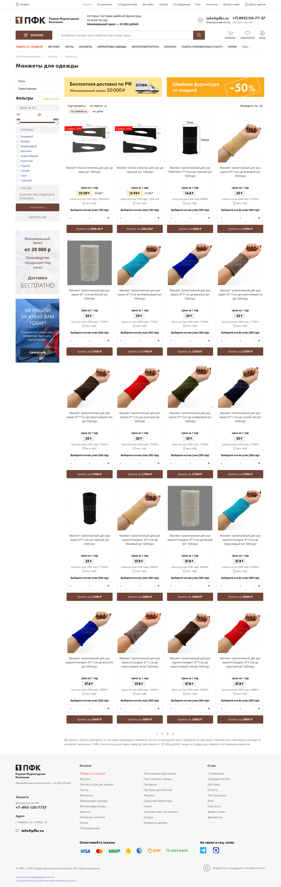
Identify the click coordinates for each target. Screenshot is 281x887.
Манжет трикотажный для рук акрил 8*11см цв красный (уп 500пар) (139, 417)
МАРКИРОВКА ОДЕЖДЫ (111, 46)
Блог (198, 4)
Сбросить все (51, 98)
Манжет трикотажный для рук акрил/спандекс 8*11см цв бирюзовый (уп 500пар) (240, 540)
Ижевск (24, 4)
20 (262, 106)
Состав (24, 188)
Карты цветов (257, 4)
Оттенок (25, 130)
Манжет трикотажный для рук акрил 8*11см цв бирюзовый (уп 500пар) (140, 294)
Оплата (163, 4)
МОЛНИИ (170, 46)
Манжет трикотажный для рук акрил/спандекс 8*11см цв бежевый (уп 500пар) (139, 540)
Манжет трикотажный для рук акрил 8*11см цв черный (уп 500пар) (89, 540)
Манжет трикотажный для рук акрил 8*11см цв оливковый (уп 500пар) (190, 417)
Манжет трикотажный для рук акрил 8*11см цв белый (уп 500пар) (89, 294)
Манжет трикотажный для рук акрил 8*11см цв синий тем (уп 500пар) (240, 417)
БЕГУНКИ (54, 46)
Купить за (89, 229)
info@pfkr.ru (217, 18)
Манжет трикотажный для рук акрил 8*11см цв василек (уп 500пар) (190, 294)
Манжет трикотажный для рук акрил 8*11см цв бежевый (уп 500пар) (240, 172)
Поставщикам (181, 4)
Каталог (87, 4)
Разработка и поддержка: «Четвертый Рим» (239, 868)
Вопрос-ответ (231, 4)
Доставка (148, 4)
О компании (104, 4)
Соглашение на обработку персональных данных (46, 880)
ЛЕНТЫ (69, 46)
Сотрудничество (127, 4)
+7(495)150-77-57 (249, 18)
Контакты (212, 4)
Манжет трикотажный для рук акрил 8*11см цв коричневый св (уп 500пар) (240, 294)
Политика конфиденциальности (35, 877)
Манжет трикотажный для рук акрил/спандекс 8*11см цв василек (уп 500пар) (89, 662)
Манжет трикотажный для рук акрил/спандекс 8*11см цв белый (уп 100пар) (190, 540)
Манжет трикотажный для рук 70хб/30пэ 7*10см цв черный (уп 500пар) (190, 172)
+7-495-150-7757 (31, 807)
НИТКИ (232, 46)
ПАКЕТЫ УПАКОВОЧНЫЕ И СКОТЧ (202, 46)
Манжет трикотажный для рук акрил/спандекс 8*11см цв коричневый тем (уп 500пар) (190, 662)
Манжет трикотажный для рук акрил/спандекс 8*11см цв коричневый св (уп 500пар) (139, 662)
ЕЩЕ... (245, 46)
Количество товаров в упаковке (35, 196)
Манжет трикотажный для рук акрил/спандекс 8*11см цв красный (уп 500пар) (240, 662)
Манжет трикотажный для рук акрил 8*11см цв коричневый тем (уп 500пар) (89, 417)
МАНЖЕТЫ (85, 46)
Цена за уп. (26, 108)
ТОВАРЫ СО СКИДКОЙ (29, 46)
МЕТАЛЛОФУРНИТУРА (145, 46)
